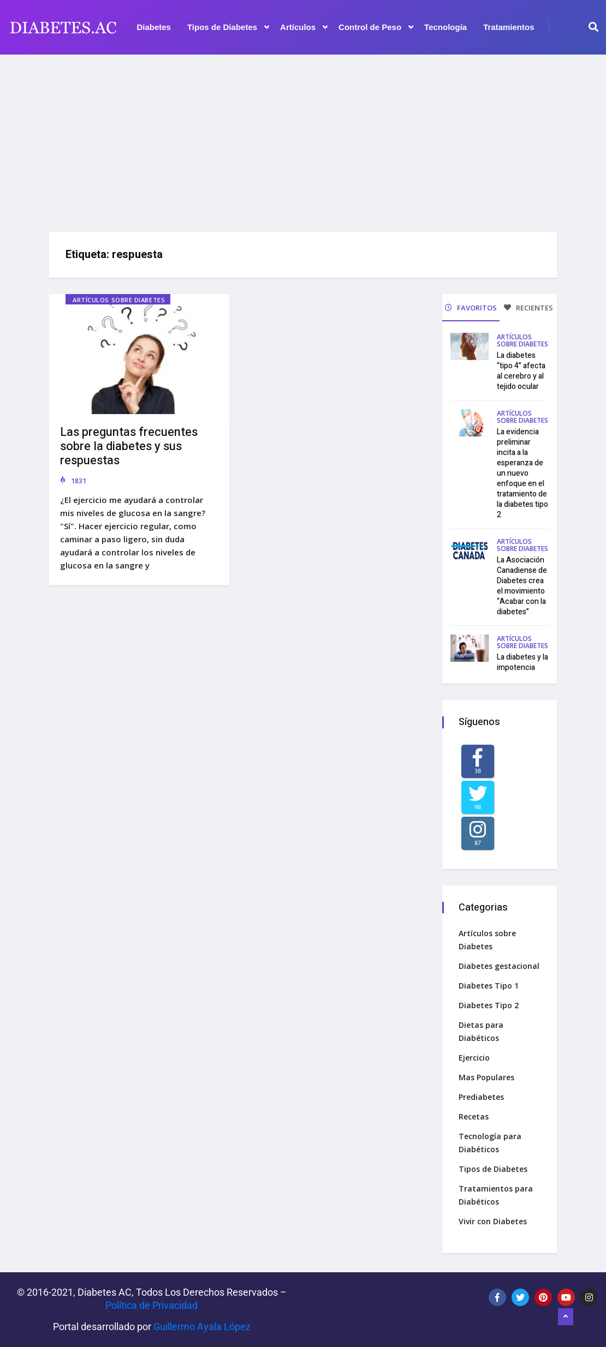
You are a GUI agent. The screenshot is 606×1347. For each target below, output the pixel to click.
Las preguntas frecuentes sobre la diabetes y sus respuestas (129, 446)
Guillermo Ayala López (202, 1326)
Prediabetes (481, 1097)
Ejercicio (474, 1057)
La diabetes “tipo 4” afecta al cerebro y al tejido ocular (521, 371)
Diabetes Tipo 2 (489, 1005)
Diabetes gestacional (499, 966)
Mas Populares (486, 1077)
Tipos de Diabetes (228, 27)
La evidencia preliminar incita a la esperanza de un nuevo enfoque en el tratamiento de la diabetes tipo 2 (522, 473)
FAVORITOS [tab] (471, 308)
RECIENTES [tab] (528, 308)
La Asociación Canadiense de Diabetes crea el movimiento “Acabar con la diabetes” (522, 586)
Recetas (474, 1116)
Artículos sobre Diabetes (119, 300)
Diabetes (153, 27)
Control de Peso (375, 27)
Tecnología (445, 27)
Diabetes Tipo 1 (489, 985)
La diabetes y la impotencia (522, 662)
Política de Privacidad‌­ (151, 1305)
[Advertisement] (303, 139)
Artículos (304, 27)
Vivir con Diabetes (493, 1221)
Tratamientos (508, 27)
